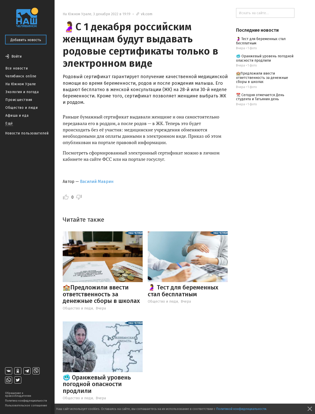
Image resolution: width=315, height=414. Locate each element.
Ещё (9, 123)
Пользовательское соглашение (26, 405)
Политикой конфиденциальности (241, 409)
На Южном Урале (20, 84)
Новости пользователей (27, 133)
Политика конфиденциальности (26, 400)
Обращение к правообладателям (18, 394)
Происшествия (18, 100)
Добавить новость (25, 40)
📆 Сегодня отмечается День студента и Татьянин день (260, 97)
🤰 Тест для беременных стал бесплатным (183, 291)
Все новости (16, 68)
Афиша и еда (16, 115)
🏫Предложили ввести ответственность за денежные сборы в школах (101, 294)
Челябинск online (21, 76)
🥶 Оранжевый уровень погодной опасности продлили (97, 384)
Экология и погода (22, 92)
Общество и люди (21, 108)
